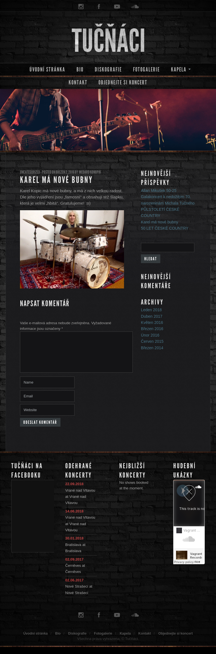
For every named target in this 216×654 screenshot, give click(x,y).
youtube (117, 7)
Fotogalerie (146, 69)
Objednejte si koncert (122, 82)
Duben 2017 (151, 316)
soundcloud (135, 7)
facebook (99, 7)
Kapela (178, 69)
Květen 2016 (152, 322)
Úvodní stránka (47, 69)
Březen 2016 (152, 328)
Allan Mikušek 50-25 (158, 190)
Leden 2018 (151, 310)
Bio (80, 69)
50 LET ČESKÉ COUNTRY (164, 228)
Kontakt (78, 82)
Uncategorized (30, 172)
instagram (81, 7)
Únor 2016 (150, 335)
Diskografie (108, 69)
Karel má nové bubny (56, 179)
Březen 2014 (152, 348)
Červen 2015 (152, 341)
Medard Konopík (90, 172)
